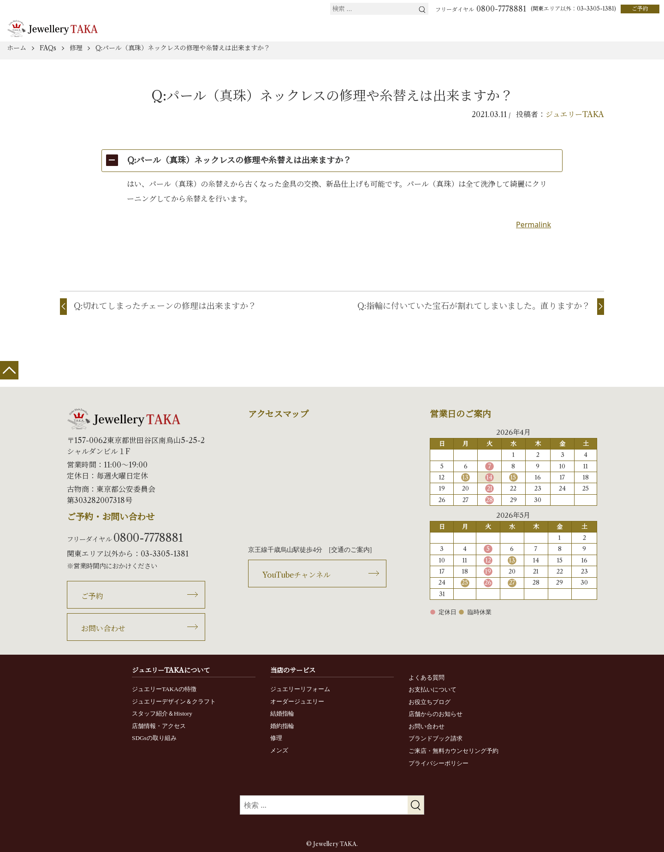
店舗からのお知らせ (435, 713)
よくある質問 (427, 677)
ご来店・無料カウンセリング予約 (453, 750)
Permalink (533, 224)
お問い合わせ (103, 628)
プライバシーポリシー (438, 763)
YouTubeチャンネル (296, 575)
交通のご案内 (350, 549)
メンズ (279, 750)
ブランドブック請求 (435, 738)
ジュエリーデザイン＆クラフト (174, 701)
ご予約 (640, 8)
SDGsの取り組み (154, 737)
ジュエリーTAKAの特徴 (164, 689)
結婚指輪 (282, 713)
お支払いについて (432, 689)
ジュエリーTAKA (574, 114)
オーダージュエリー (297, 701)
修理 (276, 737)
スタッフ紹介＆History (162, 713)
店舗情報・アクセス (159, 725)
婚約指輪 (282, 725)
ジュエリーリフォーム (300, 689)
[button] (332, 161)
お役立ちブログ (430, 701)
